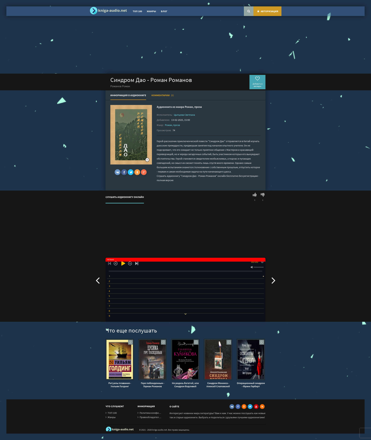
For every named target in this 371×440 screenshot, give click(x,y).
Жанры (151, 11)
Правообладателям (151, 417)
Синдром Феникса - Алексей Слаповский (218, 384)
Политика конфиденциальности (158, 412)
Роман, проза (193, 107)
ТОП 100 (137, 11)
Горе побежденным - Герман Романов (152, 384)
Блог (164, 11)
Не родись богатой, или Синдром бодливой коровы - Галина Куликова (185, 384)
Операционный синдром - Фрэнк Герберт (251, 384)
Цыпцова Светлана (184, 114)
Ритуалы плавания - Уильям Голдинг (119, 384)
